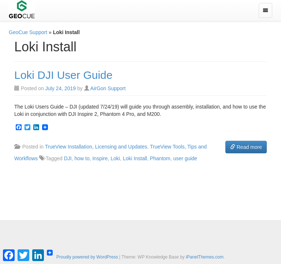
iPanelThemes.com (205, 257)
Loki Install (135, 158)
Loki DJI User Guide (63, 75)
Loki (115, 158)
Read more (246, 147)
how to (81, 158)
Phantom (160, 158)
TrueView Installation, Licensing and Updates (96, 147)
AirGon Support (108, 88)
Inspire (100, 158)
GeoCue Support (28, 32)
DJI (68, 158)
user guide (185, 158)
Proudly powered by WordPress (87, 257)
